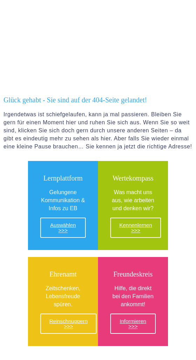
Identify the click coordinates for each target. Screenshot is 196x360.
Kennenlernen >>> (135, 227)
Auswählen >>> (63, 227)
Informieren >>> (133, 323)
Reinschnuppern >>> (68, 323)
